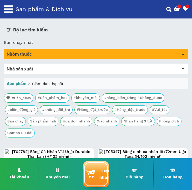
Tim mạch (14, 103)
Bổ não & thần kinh (23, 88)
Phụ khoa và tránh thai (27, 110)
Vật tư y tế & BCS (21, 133)
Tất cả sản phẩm (21, 66)
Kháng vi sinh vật (21, 118)
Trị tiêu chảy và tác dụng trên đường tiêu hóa (50, 81)
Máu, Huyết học (20, 74)
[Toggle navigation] (8, 9)
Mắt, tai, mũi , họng (24, 125)
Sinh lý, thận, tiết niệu (26, 96)
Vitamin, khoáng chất (25, 140)
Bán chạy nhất (18, 42)
